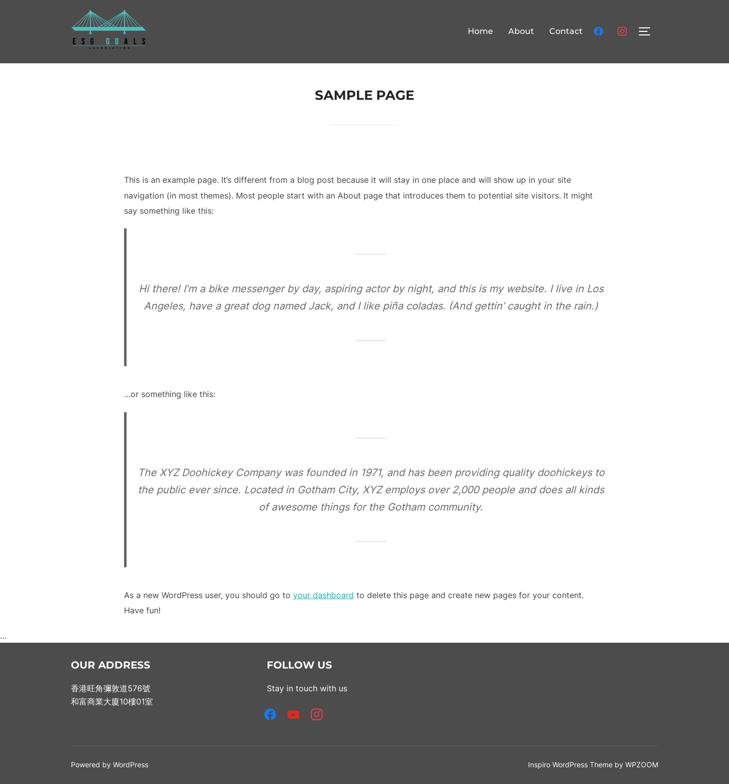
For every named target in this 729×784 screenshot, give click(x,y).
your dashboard (323, 595)
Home (480, 31)
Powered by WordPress (109, 764)
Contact (566, 31)
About (521, 31)
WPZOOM (641, 764)
